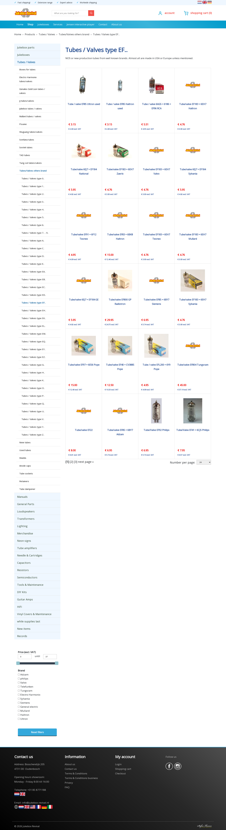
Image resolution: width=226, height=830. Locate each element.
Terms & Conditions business (81, 778)
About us (116, 24)
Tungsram (26, 690)
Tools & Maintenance (30, 584)
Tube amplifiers (27, 548)
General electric (29, 706)
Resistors (23, 570)
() (198, 13)
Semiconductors (27, 577)
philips (24, 678)
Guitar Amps (25, 599)
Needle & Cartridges (29, 555)
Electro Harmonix (30, 694)
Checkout (120, 773)
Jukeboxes (43, 24)
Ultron (24, 718)
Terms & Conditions (76, 773)
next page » (86, 462)
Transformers (25, 518)
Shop (30, 24)
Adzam (24, 674)
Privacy (69, 782)
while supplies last (28, 621)
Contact (103, 24)
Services (57, 24)
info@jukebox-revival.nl (35, 802)
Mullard (25, 710)
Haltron (24, 714)
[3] (75, 462)
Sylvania (25, 698)
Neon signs (24, 540)
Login (118, 764)
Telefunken (26, 686)
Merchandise (25, 533)
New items (23, 628)
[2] (71, 462)
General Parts (25, 504)
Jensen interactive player (80, 24)
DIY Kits (22, 592)
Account (170, 13)
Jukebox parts (25, 47)
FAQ (67, 787)
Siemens (25, 702)
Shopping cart (199, 13)
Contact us (71, 768)
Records (22, 636)
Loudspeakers (26, 511)
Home (19, 24)
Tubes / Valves (26, 62)
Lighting (22, 526)
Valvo (23, 682)
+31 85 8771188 (37, 789)
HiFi (19, 606)
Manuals (22, 496)
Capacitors (24, 562)
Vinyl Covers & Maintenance (34, 614)
